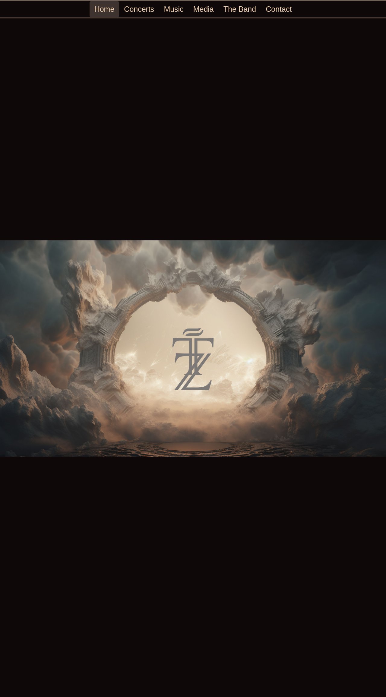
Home (104, 9)
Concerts (139, 9)
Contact (279, 9)
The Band (239, 9)
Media (203, 9)
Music (173, 9)
